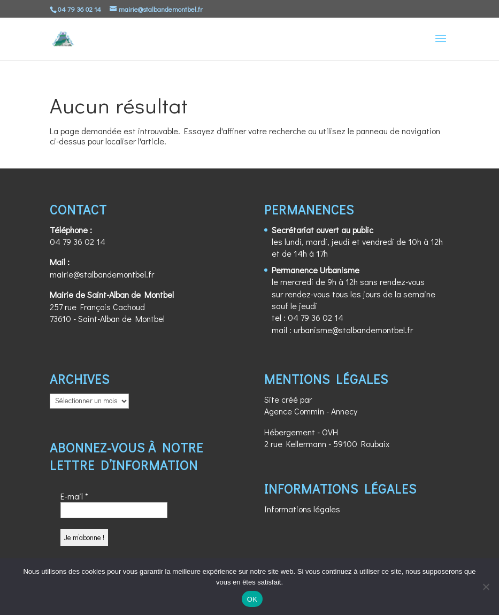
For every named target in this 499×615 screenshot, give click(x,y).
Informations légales (302, 508)
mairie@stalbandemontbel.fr (102, 274)
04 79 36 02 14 (77, 241)
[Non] (485, 586)
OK (252, 599)
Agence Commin (294, 411)
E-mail (74, 496)
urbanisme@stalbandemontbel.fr (353, 329)
